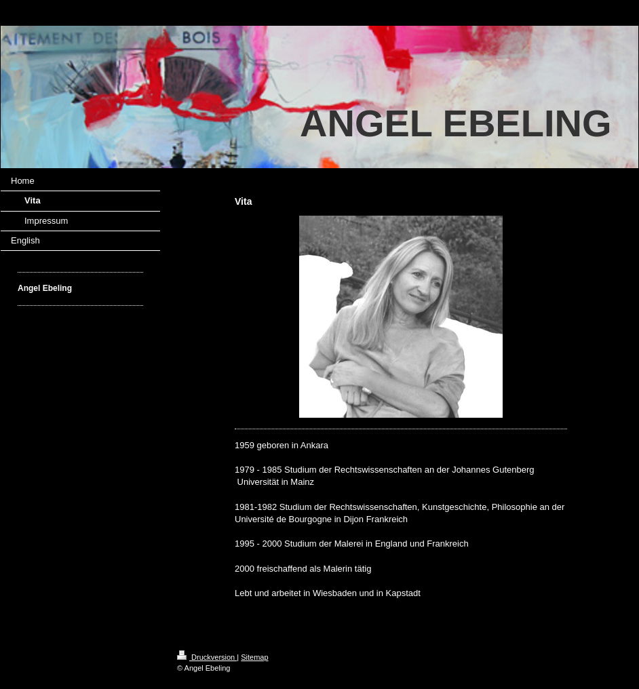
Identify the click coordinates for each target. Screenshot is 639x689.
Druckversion (207, 657)
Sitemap (254, 657)
